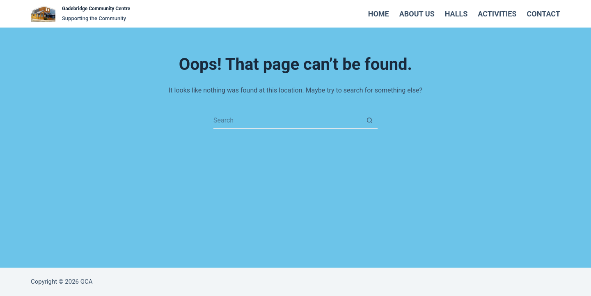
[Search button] (369, 120)
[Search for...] (287, 120)
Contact (543, 13)
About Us (417, 13)
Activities (497, 13)
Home (378, 13)
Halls (456, 13)
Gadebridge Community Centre (96, 9)
